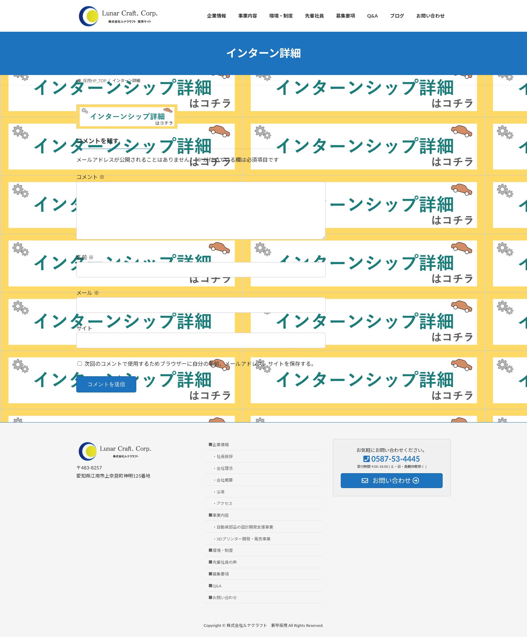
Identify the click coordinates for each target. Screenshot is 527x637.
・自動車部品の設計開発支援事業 (243, 527)
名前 (85, 257)
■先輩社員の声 (223, 562)
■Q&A (215, 585)
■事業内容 (219, 515)
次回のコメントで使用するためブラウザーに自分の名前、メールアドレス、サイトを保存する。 (200, 363)
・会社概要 (223, 480)
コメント (90, 177)
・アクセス (222, 503)
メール (87, 292)
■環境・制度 (221, 550)
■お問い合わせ (223, 597)
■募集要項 (219, 574)
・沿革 (219, 491)
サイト (84, 328)
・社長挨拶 (223, 456)
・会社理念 (223, 468)
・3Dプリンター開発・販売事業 (242, 538)
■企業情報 (219, 445)
